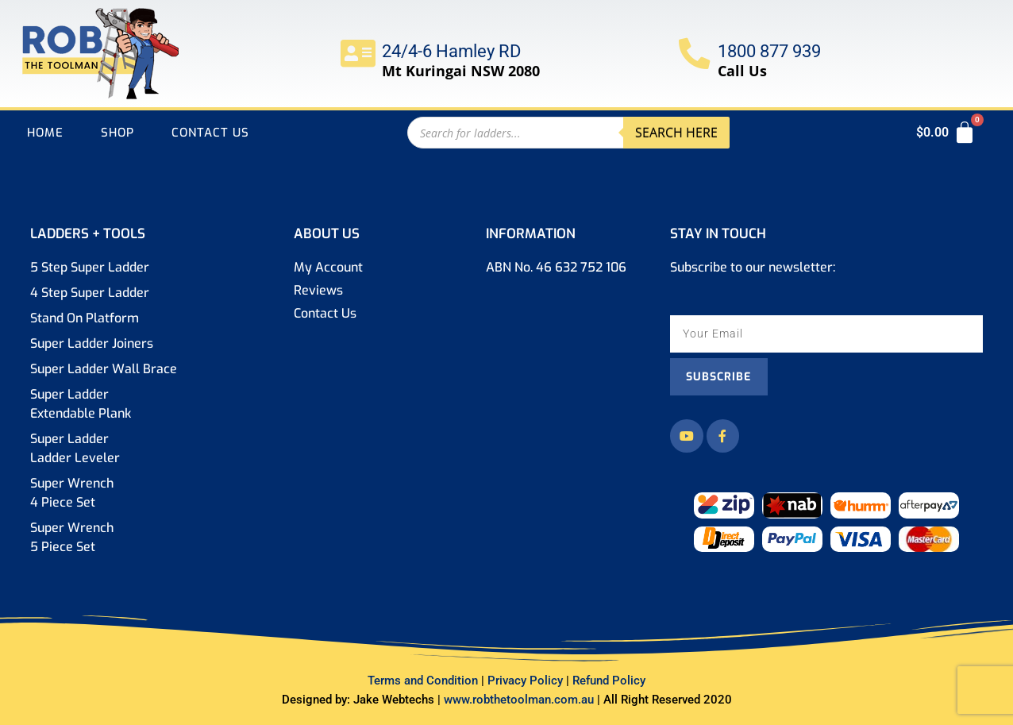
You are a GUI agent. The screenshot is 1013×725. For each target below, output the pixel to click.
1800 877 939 (770, 51)
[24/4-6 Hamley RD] (358, 53)
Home (45, 133)
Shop (117, 133)
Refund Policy (608, 680)
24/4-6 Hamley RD (451, 51)
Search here (676, 132)
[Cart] (946, 132)
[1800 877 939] (695, 53)
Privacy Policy (528, 680)
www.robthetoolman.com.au (520, 699)
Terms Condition (423, 680)
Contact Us (210, 133)
